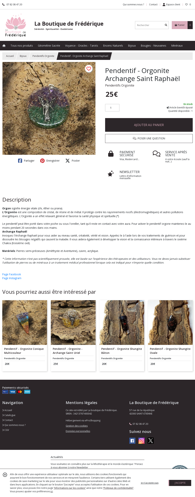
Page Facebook (11, 274)
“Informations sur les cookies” (70, 488)
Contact (153, 4)
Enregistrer (50, 160)
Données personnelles (78, 431)
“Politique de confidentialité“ (118, 488)
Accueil (10, 56)
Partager (26, 160)
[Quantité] (112, 108)
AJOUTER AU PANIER (149, 125)
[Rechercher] (166, 25)
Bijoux (23, 56)
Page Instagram (11, 278)
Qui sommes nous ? (14, 425)
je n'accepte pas (149, 482)
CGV (5, 430)
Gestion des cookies (77, 425)
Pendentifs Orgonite (43, 56)
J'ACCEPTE (180, 482)
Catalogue (8, 415)
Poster (72, 160)
